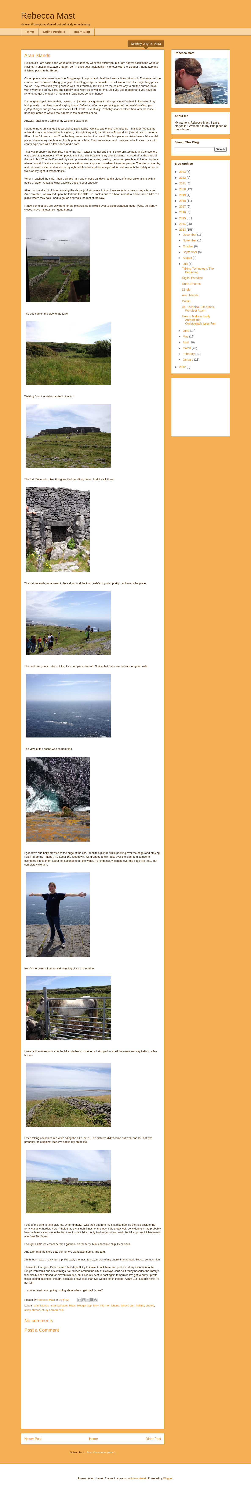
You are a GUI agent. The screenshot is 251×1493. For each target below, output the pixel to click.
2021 (183, 183)
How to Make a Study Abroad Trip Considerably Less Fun (198, 320)
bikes (72, 1305)
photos (150, 1305)
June (186, 330)
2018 (183, 200)
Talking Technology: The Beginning (198, 270)
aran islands (41, 1305)
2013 (183, 229)
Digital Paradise (192, 278)
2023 (183, 171)
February (189, 353)
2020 (183, 189)
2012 (183, 367)
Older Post (153, 1439)
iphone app (127, 1305)
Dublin (186, 301)
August (188, 257)
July (186, 263)
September (190, 252)
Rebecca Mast (48, 15)
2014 (183, 224)
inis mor (105, 1305)
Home (30, 31)
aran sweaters (59, 1305)
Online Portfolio (54, 31)
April (186, 342)
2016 (183, 212)
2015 (183, 218)
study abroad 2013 (53, 1310)
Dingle (186, 289)
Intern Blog (82, 31)
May (186, 336)
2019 (183, 195)
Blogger (167, 1478)
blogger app (84, 1305)
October (188, 246)
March (187, 348)
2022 (183, 177)
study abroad (32, 1310)
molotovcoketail (136, 1478)
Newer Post (32, 1439)
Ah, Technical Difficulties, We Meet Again (198, 308)
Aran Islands (190, 295)
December (190, 234)
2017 (183, 206)
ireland (140, 1305)
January (188, 359)
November (190, 240)
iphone (115, 1305)
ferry (95, 1305)
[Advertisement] (201, 406)
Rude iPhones (191, 284)
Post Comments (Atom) (101, 1452)
